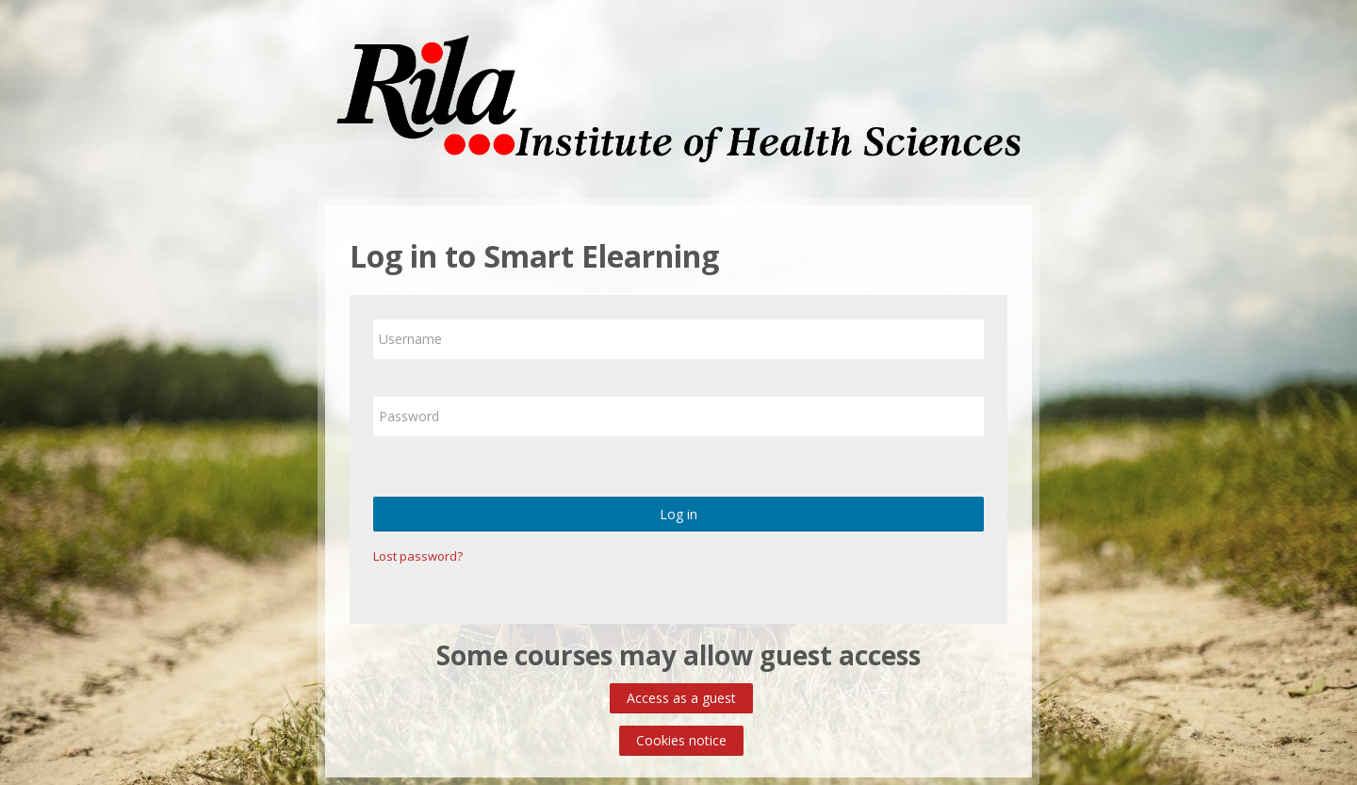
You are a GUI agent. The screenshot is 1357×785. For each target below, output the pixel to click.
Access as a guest (681, 698)
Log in (678, 514)
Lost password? (418, 556)
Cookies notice (681, 740)
